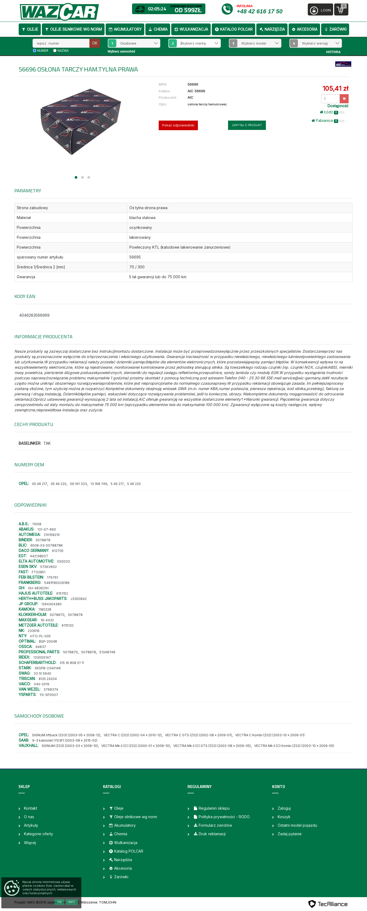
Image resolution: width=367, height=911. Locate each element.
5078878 (43, 540)
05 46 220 (58, 484)
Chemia (157, 29)
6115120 (68, 625)
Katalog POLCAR (233, 29)
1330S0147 (42, 657)
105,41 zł (335, 88)
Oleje (29, 29)
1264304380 (51, 604)
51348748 (107, 652)
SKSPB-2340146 (48, 668)
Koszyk (284, 816)
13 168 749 (98, 484)
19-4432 (47, 620)
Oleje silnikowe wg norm (73, 29)
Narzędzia (272, 29)
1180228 (44, 609)
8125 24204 (48, 679)
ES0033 (63, 561)
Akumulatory (125, 29)
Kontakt (30, 808)
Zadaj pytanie (290, 834)
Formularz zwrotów (212, 825)
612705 (57, 551)
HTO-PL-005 (40, 636)
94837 (40, 647)
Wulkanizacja (191, 29)
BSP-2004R (48, 641)
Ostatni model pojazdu (297, 825)
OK (94, 43)
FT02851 (38, 572)
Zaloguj (284, 808)
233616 (33, 631)
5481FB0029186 (57, 583)
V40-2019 (41, 684)
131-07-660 (46, 529)
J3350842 (78, 599)
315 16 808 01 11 (71, 663)
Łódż (332, 112)
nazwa (63, 51)
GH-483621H (38, 588)
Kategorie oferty (38, 834)
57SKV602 (48, 567)
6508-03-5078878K (46, 545)
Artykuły (31, 825)
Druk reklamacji (209, 834)
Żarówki (335, 29)
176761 (52, 577)
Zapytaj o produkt (247, 125)
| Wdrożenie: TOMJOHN (97, 902)
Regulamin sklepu (211, 808)
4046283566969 (34, 315)
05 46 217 (39, 484)
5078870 (57, 615)
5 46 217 (117, 484)
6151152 (62, 593)
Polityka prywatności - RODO (221, 816)
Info (71, 902)
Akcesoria (304, 29)
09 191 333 (78, 484)
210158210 (52, 535)
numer (42, 51)
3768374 (50, 689)
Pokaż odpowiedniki (178, 125)
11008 (36, 524)
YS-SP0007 (48, 695)
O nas (29, 816)
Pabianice (328, 120)
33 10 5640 (42, 673)
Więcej (30, 842)
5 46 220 (134, 484)
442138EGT (39, 556)
